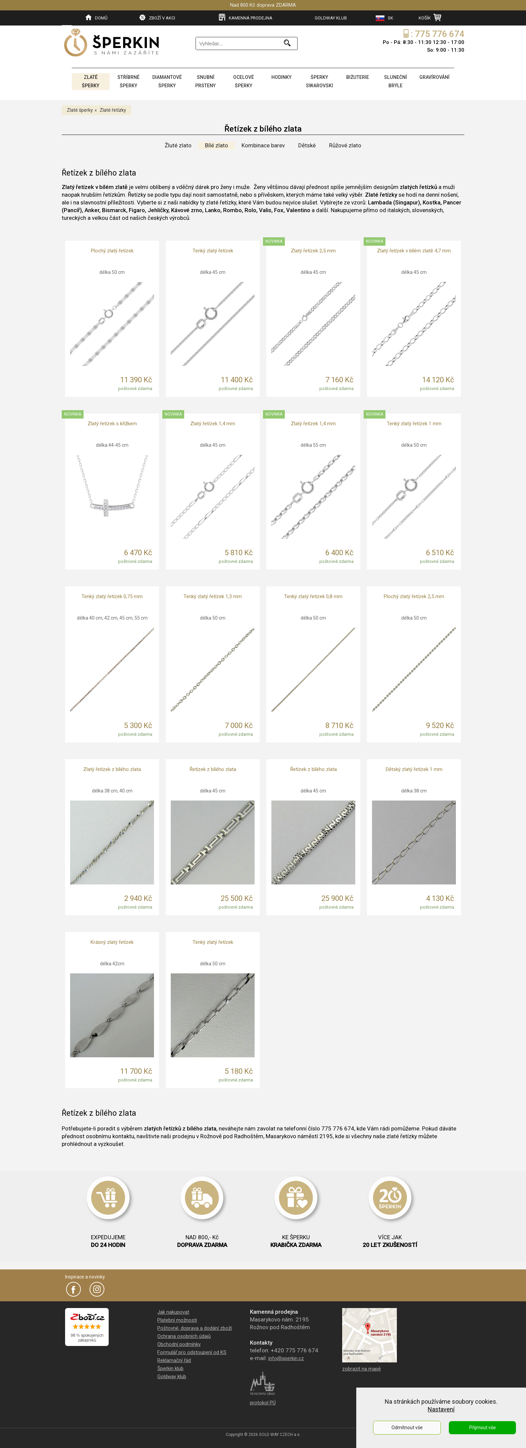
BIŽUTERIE (357, 77)
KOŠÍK (430, 17)
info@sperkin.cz (286, 1357)
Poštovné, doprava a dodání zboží (194, 1327)
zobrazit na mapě (361, 1367)
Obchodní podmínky (179, 1343)
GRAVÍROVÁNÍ (434, 77)
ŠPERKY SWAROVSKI (319, 80)
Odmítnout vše (407, 1427)
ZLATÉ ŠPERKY (90, 80)
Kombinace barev (263, 144)
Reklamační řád (174, 1359)
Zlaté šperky (80, 108)
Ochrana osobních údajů (184, 1335)
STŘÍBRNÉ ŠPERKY (128, 80)
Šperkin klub (170, 1367)
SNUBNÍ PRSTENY (206, 80)
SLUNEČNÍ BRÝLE (395, 80)
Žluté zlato (178, 144)
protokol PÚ (263, 1401)
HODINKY (281, 77)
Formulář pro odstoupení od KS (191, 1351)
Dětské (307, 144)
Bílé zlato (216, 144)
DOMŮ (96, 17)
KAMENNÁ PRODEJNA (245, 17)
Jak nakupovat (173, 1311)
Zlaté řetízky (113, 108)
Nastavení (441, 1409)
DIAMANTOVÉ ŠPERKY (167, 80)
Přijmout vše (482, 1427)
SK (384, 18)
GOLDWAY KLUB (331, 17)
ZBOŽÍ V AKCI (157, 17)
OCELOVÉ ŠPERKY (243, 80)
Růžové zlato (345, 144)
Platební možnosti (177, 1319)
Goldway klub (171, 1375)
